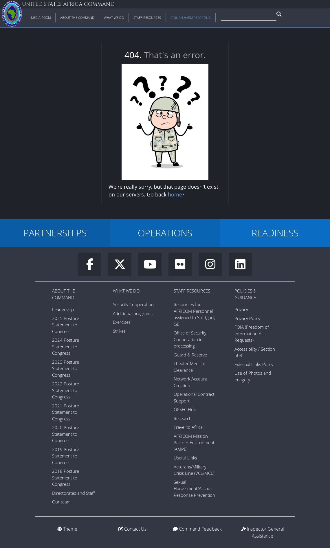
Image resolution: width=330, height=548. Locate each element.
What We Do (126, 291)
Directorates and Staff (73, 493)
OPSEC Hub (185, 409)
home (175, 194)
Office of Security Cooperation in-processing (190, 339)
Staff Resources (192, 291)
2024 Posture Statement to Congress (65, 346)
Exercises (122, 322)
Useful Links (185, 458)
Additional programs (133, 313)
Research (183, 418)
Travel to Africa (188, 427)
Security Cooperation (133, 304)
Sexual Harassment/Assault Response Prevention (194, 488)
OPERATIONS (165, 233)
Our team (61, 502)
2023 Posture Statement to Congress (65, 368)
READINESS (275, 233)
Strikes (119, 331)
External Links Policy (253, 364)
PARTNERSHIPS (55, 233)
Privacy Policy (247, 318)
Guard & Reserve (190, 355)
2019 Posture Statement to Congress (65, 455)
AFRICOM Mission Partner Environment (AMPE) (194, 442)
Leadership (63, 309)
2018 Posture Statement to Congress (65, 477)
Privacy (241, 309)
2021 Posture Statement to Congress (65, 412)
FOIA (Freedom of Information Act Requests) (251, 333)
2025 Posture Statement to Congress (65, 324)
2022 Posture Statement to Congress (65, 390)
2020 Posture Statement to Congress (65, 433)
